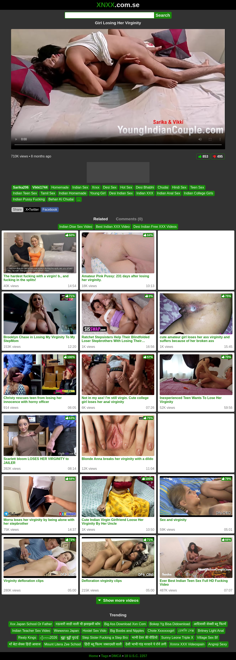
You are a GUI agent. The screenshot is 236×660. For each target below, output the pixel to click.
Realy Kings (27, 637)
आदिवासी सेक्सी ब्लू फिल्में (210, 624)
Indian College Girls (198, 193)
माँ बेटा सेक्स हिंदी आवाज (25, 644)
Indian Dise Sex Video (75, 226)
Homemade (60, 187)
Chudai (163, 187)
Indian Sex (80, 187)
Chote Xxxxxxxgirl (161, 630)
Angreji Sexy (217, 644)
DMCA (116, 656)
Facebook (50, 209)
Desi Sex (109, 187)
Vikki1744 (39, 187)
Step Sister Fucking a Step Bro (105, 637)
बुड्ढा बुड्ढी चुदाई (69, 637)
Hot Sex (126, 187)
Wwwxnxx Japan (66, 630)
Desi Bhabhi (145, 187)
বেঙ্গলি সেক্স (186, 630)
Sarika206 (21, 187)
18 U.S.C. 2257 (135, 656)
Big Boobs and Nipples (127, 630)
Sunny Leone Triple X (177, 637)
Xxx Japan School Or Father (31, 624)
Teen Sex (197, 187)
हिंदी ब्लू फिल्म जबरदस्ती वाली (103, 644)
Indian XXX (144, 193)
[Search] (109, 15)
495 (218, 156)
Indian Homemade (72, 193)
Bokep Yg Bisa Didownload (170, 624)
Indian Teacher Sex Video (31, 630)
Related (100, 219)
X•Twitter (32, 209)
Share (17, 209)
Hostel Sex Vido (94, 630)
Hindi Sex (179, 187)
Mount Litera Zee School (62, 644)
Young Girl (97, 193)
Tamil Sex (48, 193)
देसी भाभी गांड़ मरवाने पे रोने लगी (145, 644)
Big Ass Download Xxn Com (125, 624)
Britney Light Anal (211, 630)
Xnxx (95, 187)
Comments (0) (129, 219)
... (78, 199)
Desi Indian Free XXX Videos (155, 226)
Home (93, 656)
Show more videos (118, 600)
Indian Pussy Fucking (29, 199)
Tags (104, 656)
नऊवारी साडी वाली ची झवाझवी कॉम (78, 624)
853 (203, 156)
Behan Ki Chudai (61, 199)
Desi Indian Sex (121, 193)
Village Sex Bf (207, 637)
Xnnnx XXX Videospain (187, 644)
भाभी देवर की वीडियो (144, 637)
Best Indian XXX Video (113, 226)
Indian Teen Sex (25, 193)
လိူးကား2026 (48, 637)
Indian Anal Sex (168, 193)
